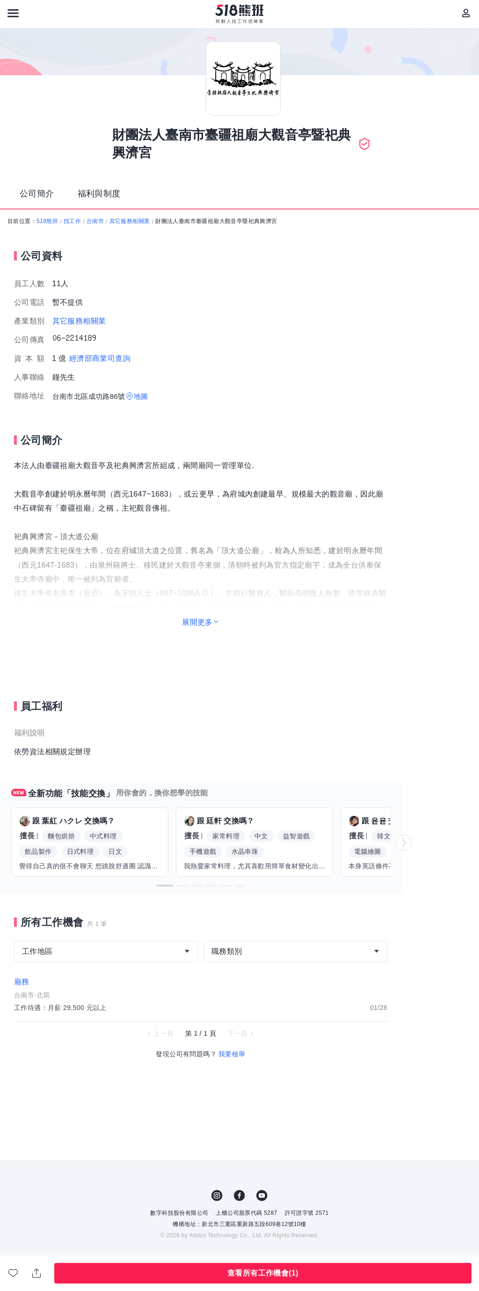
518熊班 (47, 221)
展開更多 (197, 622)
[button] (164, 886)
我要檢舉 (232, 1054)
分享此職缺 (36, 1273)
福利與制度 (99, 193)
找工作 (72, 221)
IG (217, 1195)
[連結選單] (13, 13)
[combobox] (106, 951)
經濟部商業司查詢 (100, 358)
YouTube (262, 1195)
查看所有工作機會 (262, 1273)
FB (239, 1195)
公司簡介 (37, 193)
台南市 (95, 221)
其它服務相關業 (129, 221)
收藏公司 (13, 1272)
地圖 (141, 396)
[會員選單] (466, 13)
